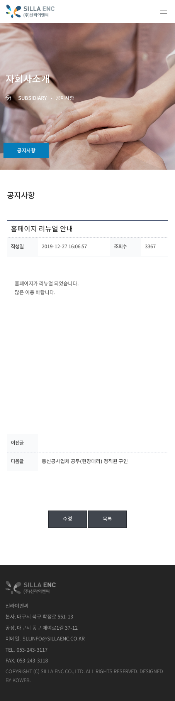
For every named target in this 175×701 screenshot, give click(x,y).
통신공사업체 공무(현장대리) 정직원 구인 (85, 461)
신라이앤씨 (38, 11)
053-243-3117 (32, 650)
